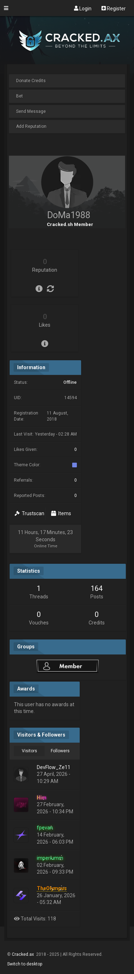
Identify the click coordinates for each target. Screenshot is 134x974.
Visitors (29, 750)
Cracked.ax (23, 954)
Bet (19, 96)
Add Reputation (31, 126)
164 (97, 588)
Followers (60, 750)
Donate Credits (31, 80)
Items (61, 513)
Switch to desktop (24, 964)
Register (113, 8)
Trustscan (29, 513)
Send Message (31, 111)
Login (82, 8)
